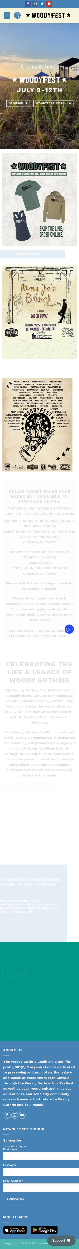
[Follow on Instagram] (35, 4)
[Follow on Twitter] (42, 4)
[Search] (17, 15)
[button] (61, 1241)
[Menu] (7, 15)
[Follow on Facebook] (28, 4)
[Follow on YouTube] (49, 4)
